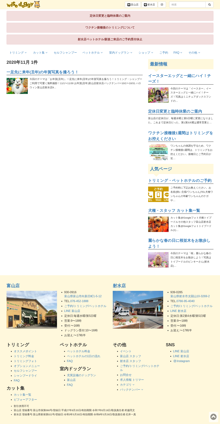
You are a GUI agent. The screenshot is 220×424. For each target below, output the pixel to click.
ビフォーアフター (25, 399)
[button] (162, 4)
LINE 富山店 (72, 310)
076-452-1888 (79, 301)
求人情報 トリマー (132, 379)
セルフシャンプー (65, 52)
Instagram (181, 361)
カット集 (40, 52)
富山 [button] (132, 4)
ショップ (146, 52)
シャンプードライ (25, 375)
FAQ (178, 52)
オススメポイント (25, 351)
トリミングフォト (25, 361)
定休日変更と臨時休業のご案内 (110, 15)
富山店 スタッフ (130, 356)
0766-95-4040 (185, 301)
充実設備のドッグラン (81, 375)
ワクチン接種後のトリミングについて (110, 27)
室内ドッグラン (121, 52)
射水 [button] (149, 4)
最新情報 (158, 64)
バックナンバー (132, 389)
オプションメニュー (27, 366)
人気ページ (161, 168)
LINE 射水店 (178, 310)
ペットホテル (93, 52)
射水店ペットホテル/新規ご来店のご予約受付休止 (110, 39)
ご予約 (163, 52)
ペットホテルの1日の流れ (84, 356)
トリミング (18, 52)
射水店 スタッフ (130, 361)
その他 (194, 52)
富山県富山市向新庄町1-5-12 (83, 296)
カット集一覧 (22, 394)
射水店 (119, 285)
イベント (126, 351)
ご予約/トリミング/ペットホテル (85, 306)
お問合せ (126, 374)
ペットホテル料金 (78, 351)
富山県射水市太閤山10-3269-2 (190, 296)
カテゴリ (127, 384)
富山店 (13, 285)
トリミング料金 (24, 356)
